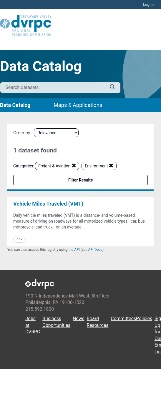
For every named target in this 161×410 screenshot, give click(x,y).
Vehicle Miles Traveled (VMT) (48, 204)
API (77, 250)
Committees (123, 318)
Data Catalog (15, 105)
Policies (144, 318)
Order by (21, 132)
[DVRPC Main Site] (80, 26)
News (78, 318)
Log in (148, 4)
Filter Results (80, 180)
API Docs (95, 250)
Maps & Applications (78, 105)
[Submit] (112, 87)
